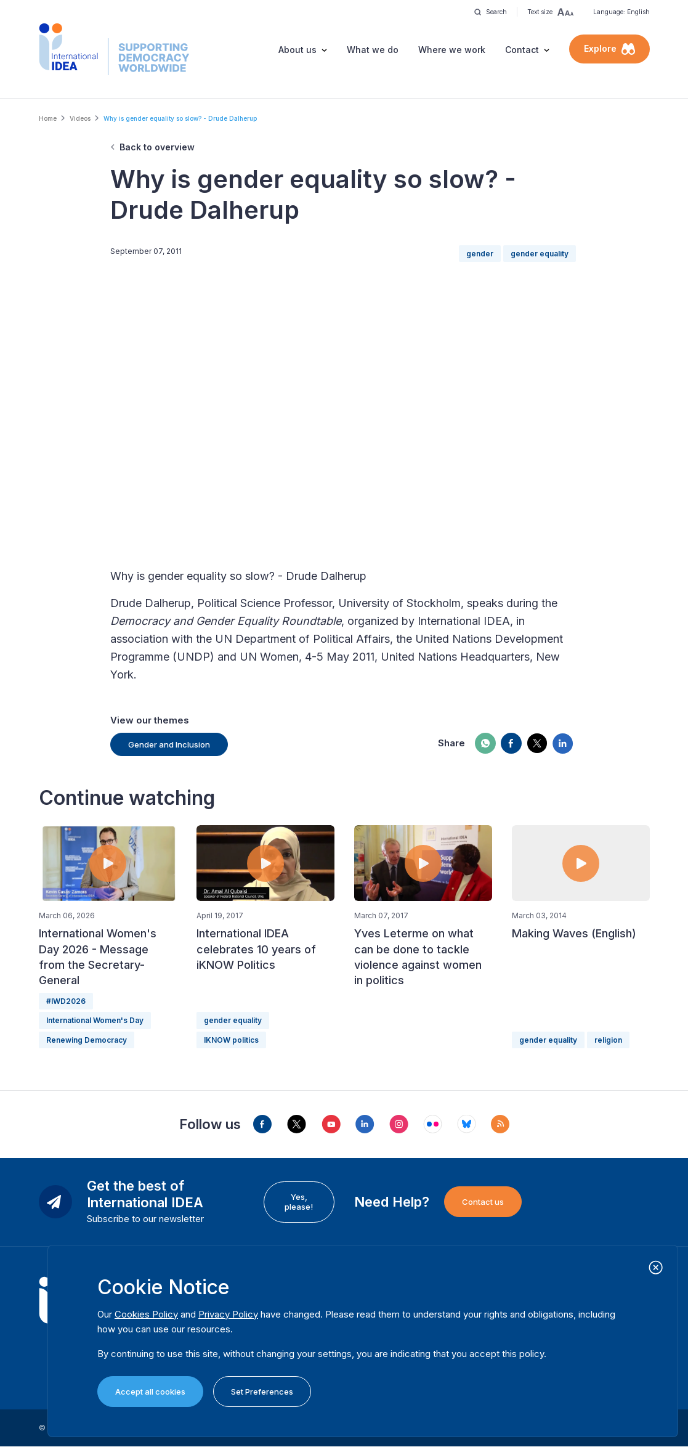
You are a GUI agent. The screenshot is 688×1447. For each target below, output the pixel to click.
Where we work (451, 49)
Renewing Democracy (86, 1040)
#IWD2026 (66, 1001)
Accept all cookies (150, 1391)
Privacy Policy (228, 1314)
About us (297, 49)
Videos (80, 118)
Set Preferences (262, 1391)
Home (48, 118)
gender (479, 253)
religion (608, 1040)
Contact (522, 49)
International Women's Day (95, 1020)
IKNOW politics (231, 1040)
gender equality (540, 253)
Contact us (483, 1202)
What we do (373, 49)
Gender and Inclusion (169, 744)
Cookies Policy (146, 1314)
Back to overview (157, 147)
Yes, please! (299, 1202)
